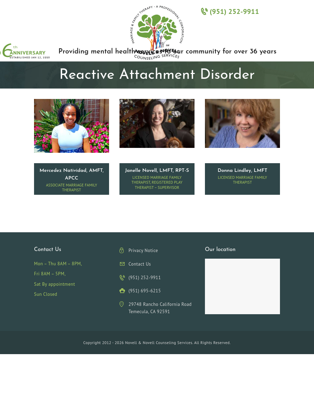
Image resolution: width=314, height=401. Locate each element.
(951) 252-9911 (230, 11)
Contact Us (140, 264)
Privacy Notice (143, 250)
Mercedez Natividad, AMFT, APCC (72, 174)
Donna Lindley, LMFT (242, 170)
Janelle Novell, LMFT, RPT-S (157, 170)
